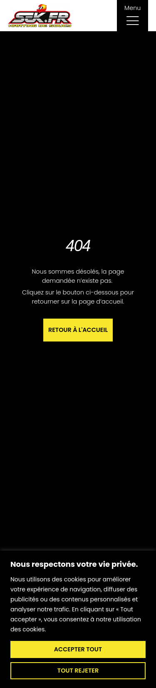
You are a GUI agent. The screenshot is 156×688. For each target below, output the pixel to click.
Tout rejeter (78, 670)
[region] (78, 619)
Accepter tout (78, 649)
